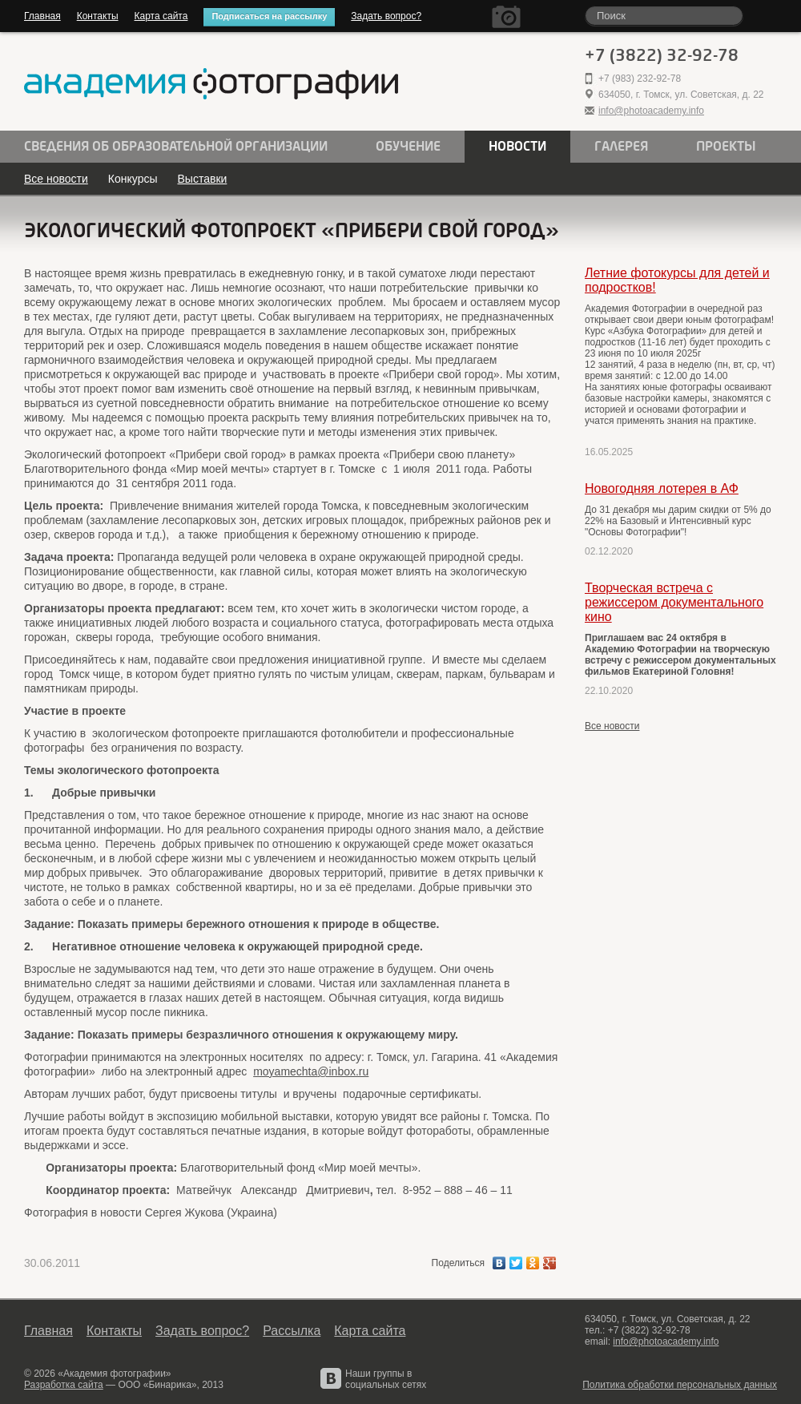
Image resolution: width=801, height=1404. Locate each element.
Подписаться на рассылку (269, 16)
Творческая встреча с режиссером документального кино (674, 602)
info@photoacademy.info (651, 110)
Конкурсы (133, 178)
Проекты (726, 146)
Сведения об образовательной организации (176, 146)
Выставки (202, 178)
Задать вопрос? (386, 16)
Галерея (621, 146)
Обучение (408, 146)
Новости (517, 146)
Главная (42, 16)
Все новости (56, 178)
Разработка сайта (63, 1384)
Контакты (98, 16)
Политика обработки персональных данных (679, 1384)
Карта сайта (161, 16)
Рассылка (291, 1330)
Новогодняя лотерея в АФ (662, 488)
